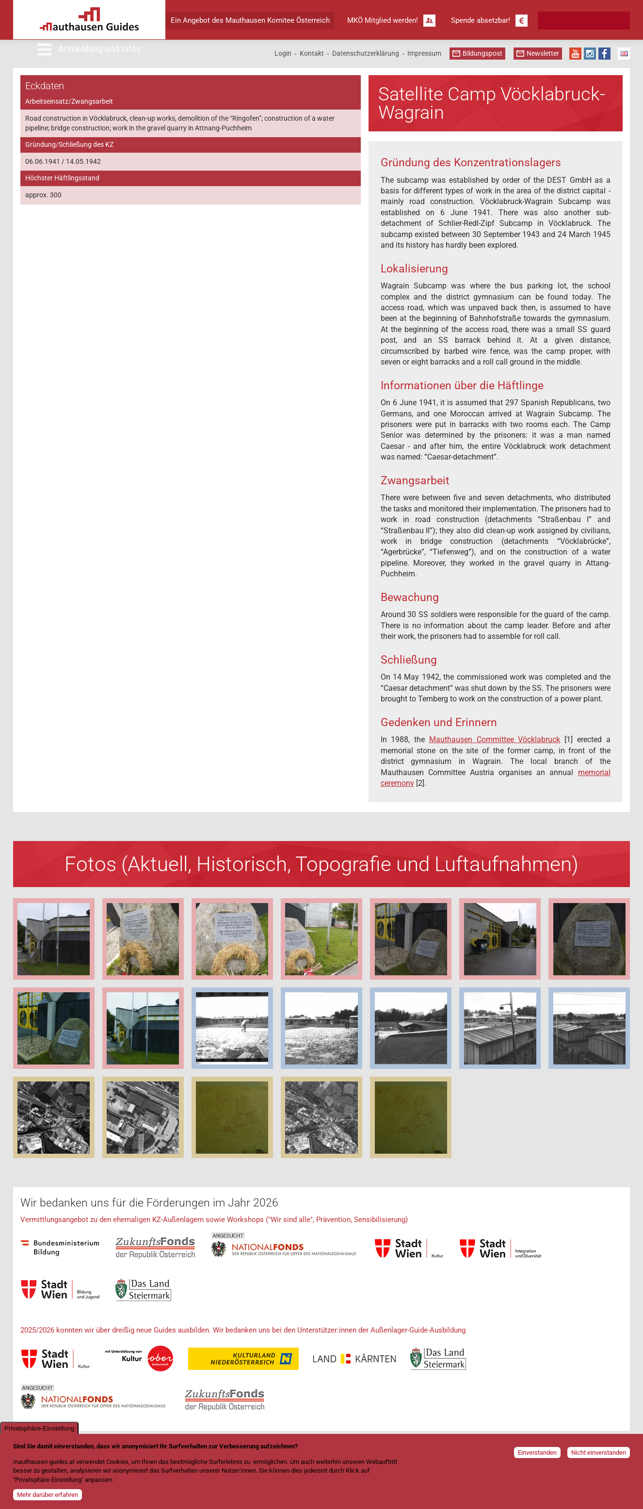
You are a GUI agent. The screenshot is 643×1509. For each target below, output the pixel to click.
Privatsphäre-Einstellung (39, 1428)
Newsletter (543, 53)
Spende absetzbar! (480, 20)
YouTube (575, 54)
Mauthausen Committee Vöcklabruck (495, 739)
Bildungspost (482, 53)
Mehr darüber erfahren (47, 1494)
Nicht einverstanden (598, 1452)
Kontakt (312, 53)
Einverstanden (537, 1452)
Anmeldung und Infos (99, 49)
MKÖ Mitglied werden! (382, 20)
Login (282, 53)
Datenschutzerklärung (365, 53)
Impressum (424, 53)
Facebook (604, 54)
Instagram (590, 54)
